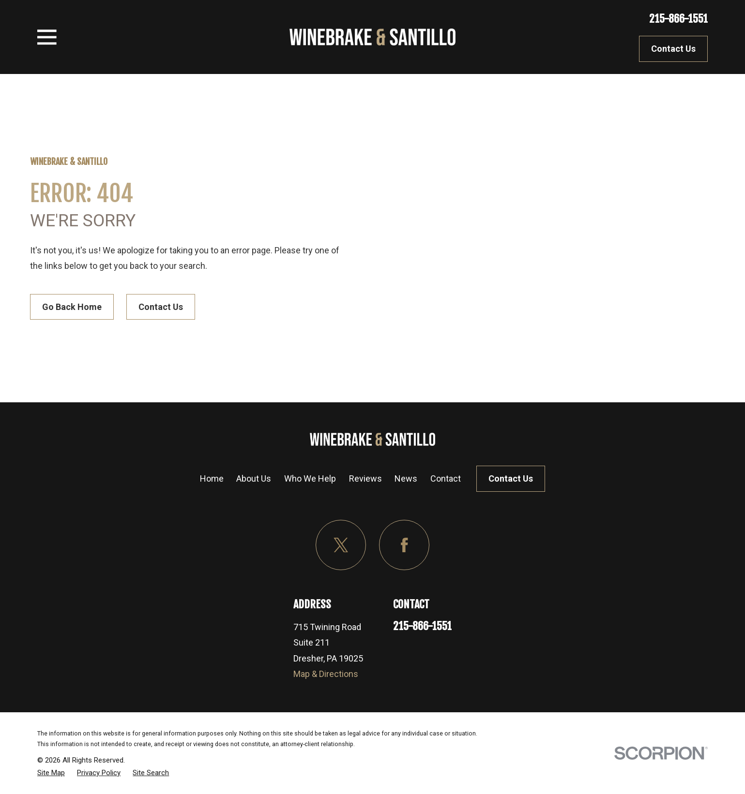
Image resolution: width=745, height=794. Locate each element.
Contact (445, 478)
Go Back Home (72, 307)
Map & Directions (325, 674)
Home (212, 478)
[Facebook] (404, 545)
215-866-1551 (678, 19)
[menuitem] (51, 773)
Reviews (365, 478)
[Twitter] (341, 545)
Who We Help (310, 478)
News (406, 478)
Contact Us (673, 49)
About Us (253, 478)
